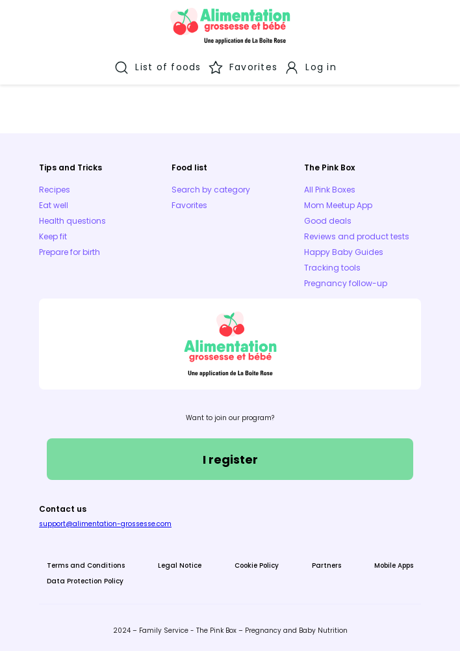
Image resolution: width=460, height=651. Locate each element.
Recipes (54, 189)
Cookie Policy (257, 565)
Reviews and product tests (356, 236)
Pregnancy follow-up (345, 283)
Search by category (211, 189)
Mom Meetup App (338, 205)
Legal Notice (179, 565)
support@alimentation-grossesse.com (105, 524)
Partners (326, 565)
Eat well (53, 205)
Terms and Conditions (86, 565)
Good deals (327, 220)
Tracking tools (332, 267)
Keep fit (53, 236)
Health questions (72, 220)
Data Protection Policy (85, 581)
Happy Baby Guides (343, 252)
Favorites (189, 205)
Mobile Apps (393, 565)
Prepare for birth (69, 252)
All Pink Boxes (329, 189)
